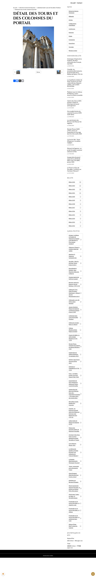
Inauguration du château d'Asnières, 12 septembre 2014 (75, 362)
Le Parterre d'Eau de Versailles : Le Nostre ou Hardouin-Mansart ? (74, 170)
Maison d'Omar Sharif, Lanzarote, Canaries (75, 545)
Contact (79, 3)
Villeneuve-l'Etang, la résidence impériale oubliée (75, 252)
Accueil (73, 3)
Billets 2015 (75, 217)
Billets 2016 (75, 213)
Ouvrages (71, 48)
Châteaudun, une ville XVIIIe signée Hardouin (75, 307)
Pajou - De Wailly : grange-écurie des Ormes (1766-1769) (75, 385)
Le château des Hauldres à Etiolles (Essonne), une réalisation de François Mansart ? (75, 467)
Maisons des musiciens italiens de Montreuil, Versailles (75, 443)
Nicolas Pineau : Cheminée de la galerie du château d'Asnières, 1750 (75, 354)
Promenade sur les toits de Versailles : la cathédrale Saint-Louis (75, 536)
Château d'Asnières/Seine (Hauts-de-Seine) (75, 337)
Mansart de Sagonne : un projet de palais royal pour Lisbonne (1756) (74, 151)
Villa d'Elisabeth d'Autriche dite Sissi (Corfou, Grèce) (75, 491)
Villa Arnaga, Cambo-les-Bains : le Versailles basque (75, 513)
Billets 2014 (75, 221)
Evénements (72, 41)
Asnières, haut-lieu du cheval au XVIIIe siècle (75, 370)
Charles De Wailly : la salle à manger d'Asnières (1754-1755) (75, 345)
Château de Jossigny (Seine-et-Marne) (75, 330)
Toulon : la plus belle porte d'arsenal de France (75, 484)
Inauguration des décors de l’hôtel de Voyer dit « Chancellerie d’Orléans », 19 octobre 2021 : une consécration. (75, 405)
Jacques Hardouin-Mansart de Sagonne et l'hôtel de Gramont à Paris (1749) (75, 315)
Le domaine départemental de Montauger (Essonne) (75, 476)
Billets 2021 (75, 195)
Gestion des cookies (48, 575)
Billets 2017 (75, 210)
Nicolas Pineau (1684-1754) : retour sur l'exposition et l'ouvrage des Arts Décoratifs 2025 (74, 133)
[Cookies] (3, 574)
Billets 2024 (75, 183)
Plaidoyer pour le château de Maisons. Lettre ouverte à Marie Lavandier (75, 95)
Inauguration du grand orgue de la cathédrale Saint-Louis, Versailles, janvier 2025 (73, 161)
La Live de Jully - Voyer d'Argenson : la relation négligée (73, 142)
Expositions (72, 44)
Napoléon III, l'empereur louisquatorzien (75, 259)
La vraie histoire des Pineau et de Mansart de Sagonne (74, 123)
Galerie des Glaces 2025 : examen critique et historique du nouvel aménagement (74, 105)
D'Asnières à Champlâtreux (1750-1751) (75, 377)
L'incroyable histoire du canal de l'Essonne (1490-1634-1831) (74, 114)
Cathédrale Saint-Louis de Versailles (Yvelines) (49, 7)
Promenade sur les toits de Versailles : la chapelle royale (75, 521)
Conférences (72, 29)
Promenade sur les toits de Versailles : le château (75, 528)
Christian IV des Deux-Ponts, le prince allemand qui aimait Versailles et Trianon (75, 452)
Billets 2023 (75, 187)
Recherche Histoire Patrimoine (74, 12)
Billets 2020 (75, 198)
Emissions (71, 33)
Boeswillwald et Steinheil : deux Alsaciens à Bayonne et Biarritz (75, 275)
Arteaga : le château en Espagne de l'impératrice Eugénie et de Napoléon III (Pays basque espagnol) (75, 242)
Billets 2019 (75, 202)
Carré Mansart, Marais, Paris (75, 459)
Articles (71, 20)
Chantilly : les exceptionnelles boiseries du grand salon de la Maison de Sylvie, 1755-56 (74, 73)
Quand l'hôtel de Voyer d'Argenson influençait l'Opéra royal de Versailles (75, 393)
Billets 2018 (75, 206)
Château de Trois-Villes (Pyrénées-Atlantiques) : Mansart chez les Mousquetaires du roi (75, 298)
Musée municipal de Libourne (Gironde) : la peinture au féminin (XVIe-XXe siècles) (75, 505)
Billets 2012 (75, 228)
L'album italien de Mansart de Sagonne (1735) (75, 436)
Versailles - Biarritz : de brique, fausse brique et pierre (75, 267)
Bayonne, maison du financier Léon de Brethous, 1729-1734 (75, 289)
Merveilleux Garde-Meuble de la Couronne (75, 416)
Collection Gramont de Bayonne (27, 7)
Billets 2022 (75, 191)
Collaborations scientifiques (72, 25)
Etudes (70, 37)
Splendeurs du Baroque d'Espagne (75, 498)
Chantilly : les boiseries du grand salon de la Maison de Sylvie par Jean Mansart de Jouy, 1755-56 (75, 426)
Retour (38, 72)
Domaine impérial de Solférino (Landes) (75, 282)
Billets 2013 (75, 224)
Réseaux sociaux (73, 52)
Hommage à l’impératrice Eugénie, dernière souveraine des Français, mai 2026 (74, 63)
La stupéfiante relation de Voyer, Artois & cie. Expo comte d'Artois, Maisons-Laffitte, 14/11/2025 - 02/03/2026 (74, 85)
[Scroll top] (93, 574)
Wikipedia (71, 16)
